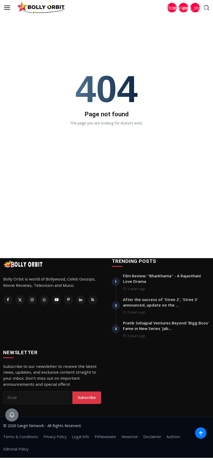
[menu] (7, 7)
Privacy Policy (55, 439)
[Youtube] (56, 300)
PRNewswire (105, 439)
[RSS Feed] (92, 300)
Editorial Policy (15, 452)
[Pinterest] (68, 300)
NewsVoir (129, 439)
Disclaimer (152, 439)
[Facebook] (8, 300)
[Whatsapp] (44, 300)
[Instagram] (32, 300)
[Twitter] (20, 300)
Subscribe (87, 400)
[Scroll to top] (200, 431)
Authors (173, 439)
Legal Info (80, 439)
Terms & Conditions (20, 439)
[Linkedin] (80, 300)
